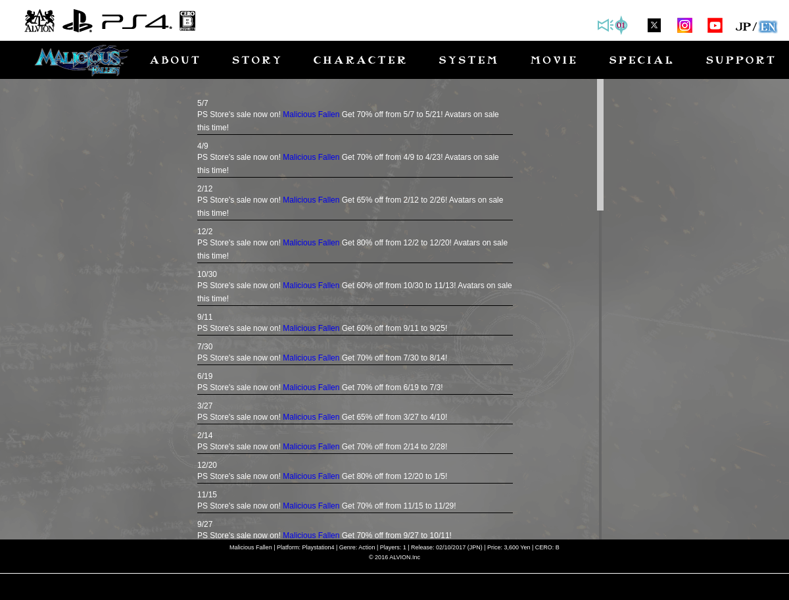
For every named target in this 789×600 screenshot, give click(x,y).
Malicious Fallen (311, 114)
